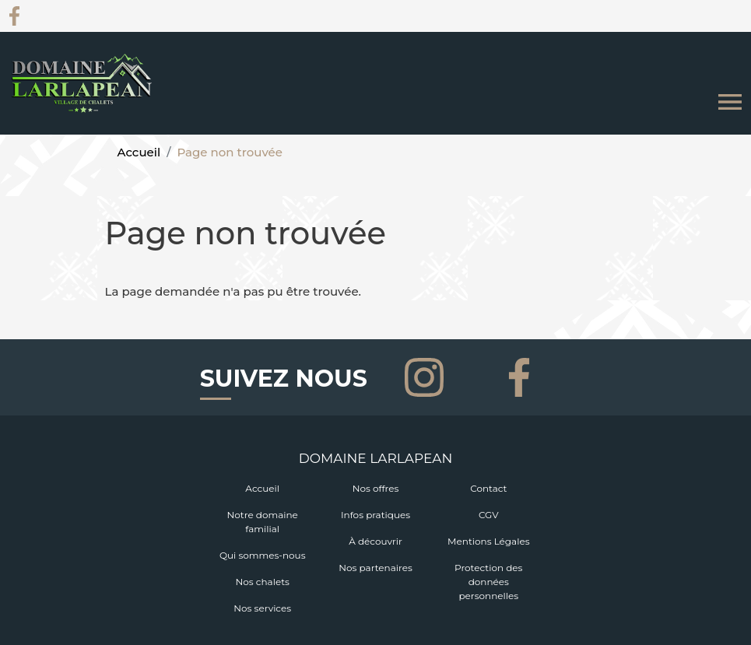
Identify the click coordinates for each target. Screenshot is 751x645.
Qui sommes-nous (262, 555)
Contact (488, 488)
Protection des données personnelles (488, 581)
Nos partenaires (375, 567)
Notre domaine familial (262, 522)
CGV (489, 515)
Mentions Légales (488, 541)
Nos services (262, 608)
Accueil (139, 152)
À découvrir (375, 541)
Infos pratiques (375, 515)
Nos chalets (263, 581)
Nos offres (376, 488)
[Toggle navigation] (730, 102)
